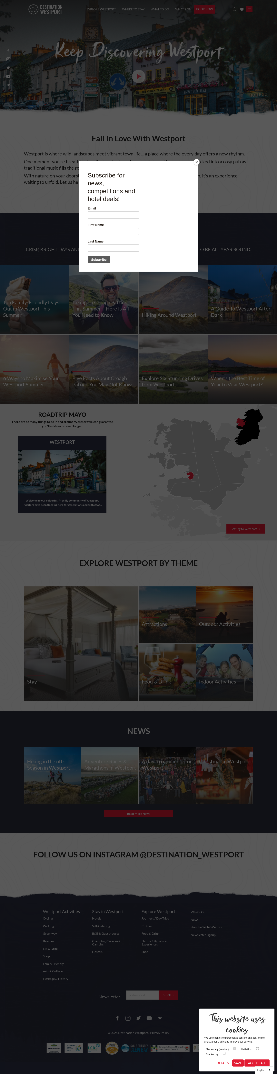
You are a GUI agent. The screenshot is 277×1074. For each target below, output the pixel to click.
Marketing (212, 1054)
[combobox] (264, 1070)
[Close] (197, 162)
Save (238, 1063)
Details (223, 1063)
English (261, 1070)
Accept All (257, 1063)
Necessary (217, 1049)
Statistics (246, 1049)
